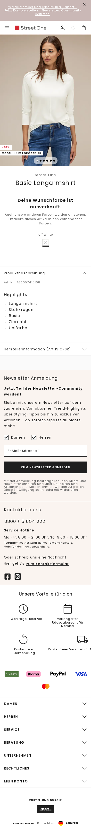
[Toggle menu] (7, 28)
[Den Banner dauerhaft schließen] (84, 4)
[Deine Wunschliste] (73, 27)
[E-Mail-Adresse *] (45, 451)
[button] (45, 101)
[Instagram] (17, 576)
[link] (30, 28)
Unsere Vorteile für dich (45, 594)
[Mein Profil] (62, 27)
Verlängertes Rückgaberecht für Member (67, 622)
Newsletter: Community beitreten (58, 12)
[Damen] (6, 437)
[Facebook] (7, 576)
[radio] (45, 242)
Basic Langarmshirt (46, 183)
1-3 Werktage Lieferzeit (23, 619)
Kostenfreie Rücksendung (23, 651)
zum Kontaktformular (47, 563)
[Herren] (34, 437)
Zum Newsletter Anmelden (45, 467)
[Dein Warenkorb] (83, 27)
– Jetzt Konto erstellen (41, 8)
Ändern (72, 823)
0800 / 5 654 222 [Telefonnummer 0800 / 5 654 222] (24, 521)
